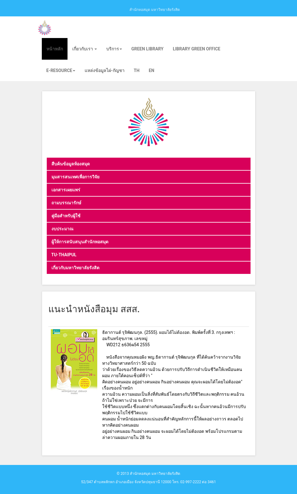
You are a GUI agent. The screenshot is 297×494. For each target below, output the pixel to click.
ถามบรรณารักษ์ (66, 202)
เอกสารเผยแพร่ (65, 189)
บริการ (114, 48)
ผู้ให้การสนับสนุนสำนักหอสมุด (79, 241)
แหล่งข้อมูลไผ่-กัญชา (104, 70)
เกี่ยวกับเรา (84, 48)
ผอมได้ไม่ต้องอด (174, 332)
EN (151, 70)
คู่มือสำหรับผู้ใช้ (66, 215)
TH (137, 70)
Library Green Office (197, 48)
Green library (147, 48)
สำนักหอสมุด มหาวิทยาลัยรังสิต (154, 9)
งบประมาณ (62, 228)
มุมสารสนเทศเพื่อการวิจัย (75, 176)
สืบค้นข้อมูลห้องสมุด (70, 163)
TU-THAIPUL (63, 254)
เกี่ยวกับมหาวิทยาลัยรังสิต (75, 267)
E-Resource (61, 70)
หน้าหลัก (54, 48)
